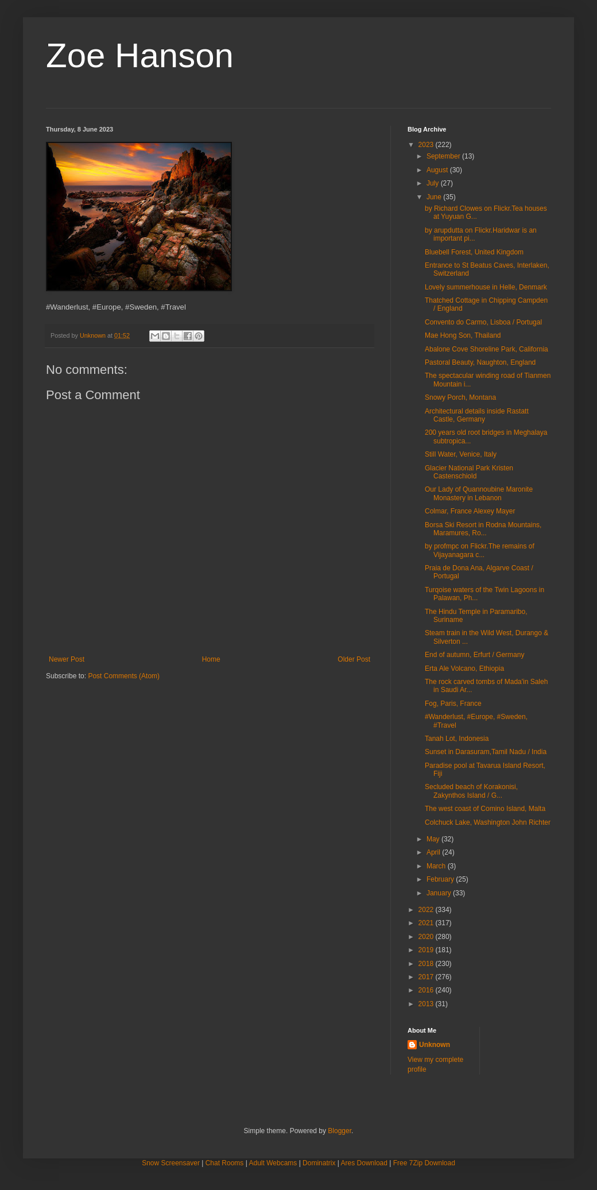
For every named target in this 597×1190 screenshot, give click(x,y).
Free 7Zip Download (424, 1163)
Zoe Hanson (140, 55)
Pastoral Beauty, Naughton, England (480, 362)
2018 (427, 964)
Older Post (354, 659)
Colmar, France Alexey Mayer (470, 511)
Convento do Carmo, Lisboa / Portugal (483, 322)
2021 (427, 923)
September (444, 156)
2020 (427, 937)
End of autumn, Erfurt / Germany (474, 655)
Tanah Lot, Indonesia (457, 739)
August (438, 170)
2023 (427, 145)
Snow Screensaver (171, 1163)
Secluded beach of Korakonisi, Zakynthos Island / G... (471, 791)
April (434, 852)
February (441, 879)
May (434, 839)
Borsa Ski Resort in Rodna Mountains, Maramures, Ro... (483, 529)
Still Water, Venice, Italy (461, 454)
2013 (427, 1004)
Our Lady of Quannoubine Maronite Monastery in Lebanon (479, 493)
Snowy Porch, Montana (460, 397)
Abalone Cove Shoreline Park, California (486, 349)
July (434, 183)
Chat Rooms (225, 1163)
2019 (427, 950)
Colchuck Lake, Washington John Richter (488, 822)
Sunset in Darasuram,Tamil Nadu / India (485, 752)
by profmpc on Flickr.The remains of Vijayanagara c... (479, 550)
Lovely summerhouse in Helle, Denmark (486, 287)
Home (211, 659)
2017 (427, 977)
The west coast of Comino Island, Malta (485, 809)
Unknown (434, 1045)
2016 (427, 990)
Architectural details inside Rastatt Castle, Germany (477, 415)
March (437, 866)
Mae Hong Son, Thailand (463, 335)
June (435, 197)
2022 (427, 910)
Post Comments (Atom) (124, 676)
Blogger (339, 1131)
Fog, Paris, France (453, 704)
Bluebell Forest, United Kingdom (474, 252)
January (440, 893)
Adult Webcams (273, 1163)
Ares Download (364, 1163)
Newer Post (66, 659)
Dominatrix (319, 1163)
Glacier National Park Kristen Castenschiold (469, 472)
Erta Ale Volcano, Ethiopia (464, 668)
